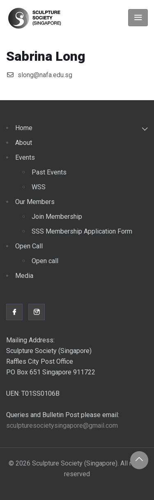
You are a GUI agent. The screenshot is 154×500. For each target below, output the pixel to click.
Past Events (49, 172)
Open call (45, 261)
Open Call (29, 246)
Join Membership (57, 216)
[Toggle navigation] (138, 17)
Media (24, 276)
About (23, 143)
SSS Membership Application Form (82, 231)
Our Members (35, 202)
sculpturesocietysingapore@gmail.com (62, 425)
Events (25, 157)
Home (23, 128)
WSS (39, 187)
